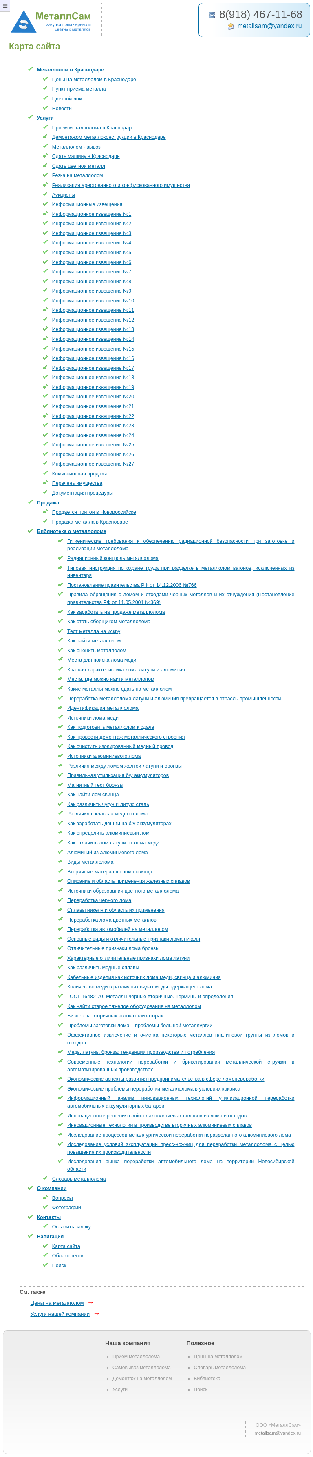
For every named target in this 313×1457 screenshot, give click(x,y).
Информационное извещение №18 (93, 377)
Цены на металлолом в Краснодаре (94, 79)
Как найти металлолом (94, 641)
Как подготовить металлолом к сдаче (110, 727)
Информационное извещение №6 (91, 262)
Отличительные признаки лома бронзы (113, 948)
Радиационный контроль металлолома (113, 558)
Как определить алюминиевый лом (108, 833)
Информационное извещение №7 (91, 272)
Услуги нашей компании (60, 1314)
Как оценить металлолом (96, 650)
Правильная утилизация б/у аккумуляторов (118, 775)
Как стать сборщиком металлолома (108, 621)
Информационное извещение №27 (93, 464)
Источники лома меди (93, 718)
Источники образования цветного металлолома (123, 891)
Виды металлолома (90, 862)
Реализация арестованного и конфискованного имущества (121, 185)
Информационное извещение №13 (93, 329)
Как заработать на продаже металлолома (116, 612)
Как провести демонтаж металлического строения (126, 737)
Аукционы (63, 195)
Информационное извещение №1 (91, 214)
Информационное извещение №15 (93, 349)
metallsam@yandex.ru (270, 26)
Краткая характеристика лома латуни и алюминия (126, 670)
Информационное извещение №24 (93, 435)
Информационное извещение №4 (91, 243)
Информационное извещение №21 (93, 406)
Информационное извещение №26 (93, 455)
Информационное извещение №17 (93, 368)
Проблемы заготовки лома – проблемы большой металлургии (139, 1025)
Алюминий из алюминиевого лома (107, 852)
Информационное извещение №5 (91, 252)
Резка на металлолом (77, 175)
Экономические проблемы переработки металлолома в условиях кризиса (153, 1089)
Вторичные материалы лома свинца (109, 872)
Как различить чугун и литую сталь (108, 804)
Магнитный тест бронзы (95, 785)
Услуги (45, 118)
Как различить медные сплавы (103, 968)
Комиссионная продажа (80, 474)
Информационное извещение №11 (93, 310)
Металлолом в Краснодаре (70, 70)
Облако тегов (67, 1256)
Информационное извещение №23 (93, 426)
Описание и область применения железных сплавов (128, 881)
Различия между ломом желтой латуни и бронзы (124, 766)
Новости (62, 108)
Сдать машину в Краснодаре (86, 156)
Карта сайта (66, 1246)
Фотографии (66, 1207)
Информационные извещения (87, 204)
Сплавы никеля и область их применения (116, 910)
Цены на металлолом (57, 1303)
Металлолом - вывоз (76, 147)
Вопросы (62, 1198)
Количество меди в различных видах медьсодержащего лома (139, 987)
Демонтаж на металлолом (142, 1378)
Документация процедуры (82, 493)
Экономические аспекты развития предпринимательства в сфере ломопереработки (166, 1079)
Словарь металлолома (79, 1179)
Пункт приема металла (79, 89)
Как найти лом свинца (93, 794)
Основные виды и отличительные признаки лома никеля (133, 939)
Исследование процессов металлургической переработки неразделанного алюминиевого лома (179, 1135)
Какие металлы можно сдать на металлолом (119, 689)
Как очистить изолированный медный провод (120, 746)
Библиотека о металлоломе (71, 531)
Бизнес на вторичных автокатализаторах (115, 1016)
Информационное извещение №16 (93, 358)
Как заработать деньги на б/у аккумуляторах (119, 823)
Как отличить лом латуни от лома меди (113, 843)
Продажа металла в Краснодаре (90, 522)
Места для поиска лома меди (101, 660)
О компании (52, 1188)
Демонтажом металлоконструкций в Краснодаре (109, 137)
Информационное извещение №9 (91, 291)
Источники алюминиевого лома (104, 756)
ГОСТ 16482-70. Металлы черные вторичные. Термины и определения (150, 996)
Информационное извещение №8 (91, 281)
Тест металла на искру (93, 631)
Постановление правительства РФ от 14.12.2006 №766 (132, 585)
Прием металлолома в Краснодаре (93, 128)
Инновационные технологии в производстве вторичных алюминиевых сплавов (159, 1125)
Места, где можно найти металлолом (110, 679)
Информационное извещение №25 (93, 445)
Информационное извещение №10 (93, 301)
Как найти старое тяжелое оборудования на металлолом (134, 1006)
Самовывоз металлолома (141, 1367)
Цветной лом (67, 99)
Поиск (59, 1265)
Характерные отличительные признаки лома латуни (128, 958)
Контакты (49, 1217)
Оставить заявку (71, 1227)
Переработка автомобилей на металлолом (117, 929)
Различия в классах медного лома (107, 814)
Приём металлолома (136, 1356)
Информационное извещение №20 (93, 397)
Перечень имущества (77, 483)
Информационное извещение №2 (91, 224)
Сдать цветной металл (78, 166)
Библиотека (207, 1378)
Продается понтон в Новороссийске (94, 512)
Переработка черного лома (99, 900)
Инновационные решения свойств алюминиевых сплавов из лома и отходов (157, 1116)
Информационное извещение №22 (93, 416)
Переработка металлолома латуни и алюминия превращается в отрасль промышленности (174, 699)
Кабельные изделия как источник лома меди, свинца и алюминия (144, 977)
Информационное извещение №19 (93, 387)
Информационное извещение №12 (93, 320)
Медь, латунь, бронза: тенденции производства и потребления (141, 1052)
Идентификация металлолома (103, 708)
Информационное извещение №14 (93, 339)
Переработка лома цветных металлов (111, 920)
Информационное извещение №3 (91, 233)
